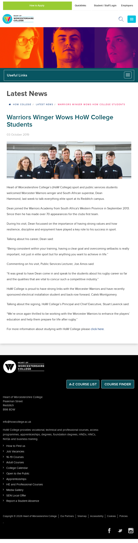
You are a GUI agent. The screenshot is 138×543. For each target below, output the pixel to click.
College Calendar (17, 468)
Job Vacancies (15, 451)
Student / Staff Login (105, 5)
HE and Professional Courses (24, 484)
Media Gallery (14, 490)
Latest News (44, 104)
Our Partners (67, 516)
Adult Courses (15, 462)
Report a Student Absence (22, 501)
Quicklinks (80, 5)
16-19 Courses (15, 457)
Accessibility (96, 516)
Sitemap (82, 516)
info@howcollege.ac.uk (17, 421)
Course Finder (118, 384)
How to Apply (36, 5)
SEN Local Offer (16, 495)
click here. (98, 329)
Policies (123, 516)
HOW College (22, 104)
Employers (127, 5)
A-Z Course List (83, 384)
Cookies (111, 516)
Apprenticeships (16, 479)
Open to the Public (17, 473)
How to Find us (15, 446)
